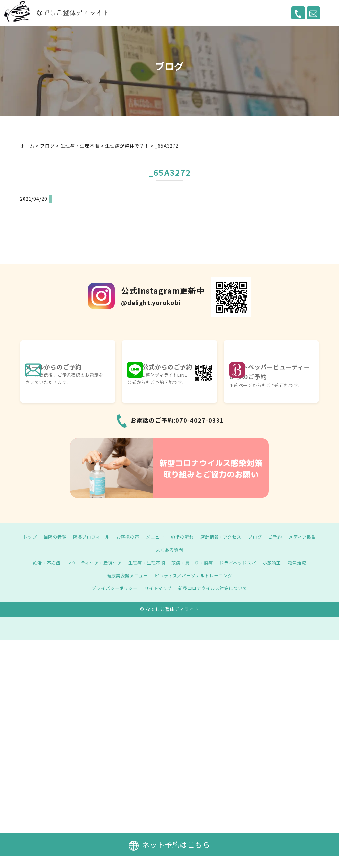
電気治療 (305, 562)
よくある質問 (187, 549)
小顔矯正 (278, 562)
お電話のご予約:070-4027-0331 (177, 420)
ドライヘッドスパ (242, 562)
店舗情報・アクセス (242, 536)
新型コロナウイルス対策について (215, 588)
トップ (40, 536)
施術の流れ (201, 536)
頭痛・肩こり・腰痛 (194, 562)
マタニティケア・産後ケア (90, 562)
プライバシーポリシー (111, 588)
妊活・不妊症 (39, 562)
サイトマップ (157, 588)
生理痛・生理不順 (145, 562)
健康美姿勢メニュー (125, 575)
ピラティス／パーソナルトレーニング (194, 575)
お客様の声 (143, 536)
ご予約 (299, 536)
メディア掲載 (151, 549)
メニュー (172, 536)
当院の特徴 (66, 536)
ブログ (277, 536)
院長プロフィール (104, 536)
